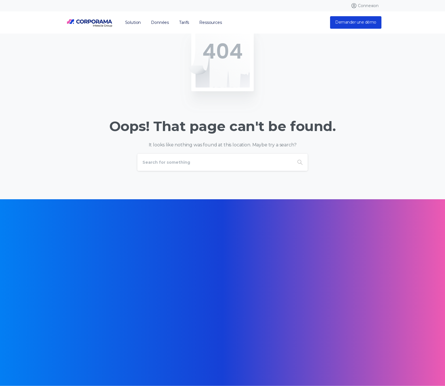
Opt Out (133, 361)
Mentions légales (186, 353)
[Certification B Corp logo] (81, 288)
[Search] (214, 162)
